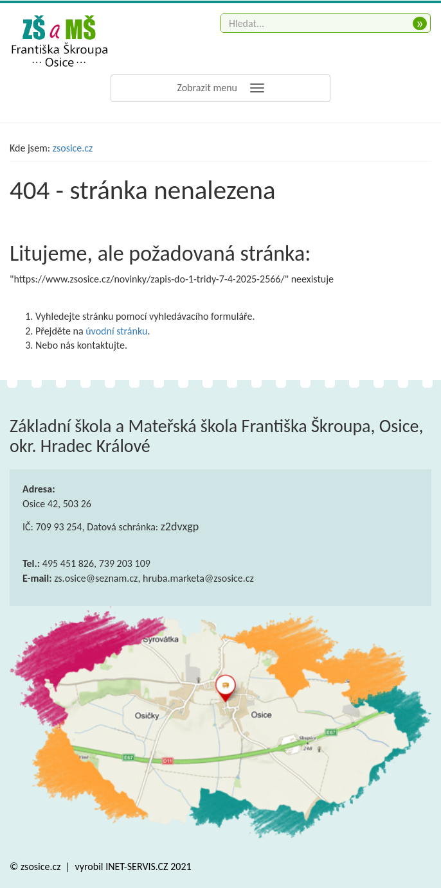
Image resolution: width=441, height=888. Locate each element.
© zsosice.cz (36, 866)
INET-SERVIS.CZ (136, 866)
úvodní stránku (116, 331)
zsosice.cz (73, 148)
